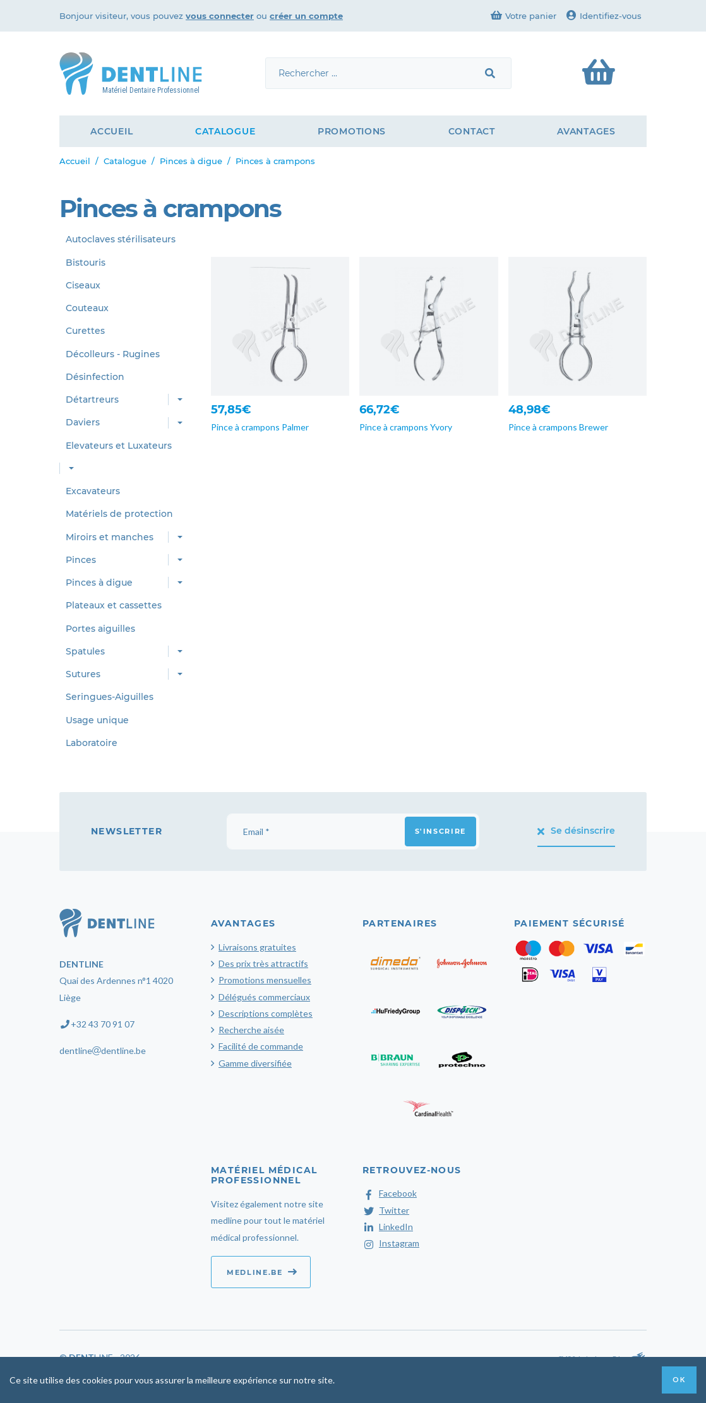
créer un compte (306, 16)
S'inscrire (441, 831)
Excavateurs (93, 491)
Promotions (352, 131)
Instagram (390, 1243)
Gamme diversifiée (255, 1063)
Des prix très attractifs (263, 963)
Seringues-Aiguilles (109, 696)
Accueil (111, 131)
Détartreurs (92, 399)
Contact (471, 131)
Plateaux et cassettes (114, 605)
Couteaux (87, 308)
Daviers (83, 422)
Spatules (85, 651)
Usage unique (97, 720)
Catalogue (225, 131)
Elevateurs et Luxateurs (119, 445)
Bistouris (85, 262)
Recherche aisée (251, 1029)
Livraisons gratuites (257, 947)
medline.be (262, 1272)
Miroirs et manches (109, 537)
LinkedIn (387, 1226)
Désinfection (95, 376)
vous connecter (220, 16)
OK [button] (679, 1379)
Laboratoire (91, 743)
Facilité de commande (260, 1046)
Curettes (85, 330)
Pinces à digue (191, 161)
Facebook (389, 1193)
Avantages (586, 131)
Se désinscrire (576, 830)
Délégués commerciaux (264, 997)
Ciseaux (83, 285)
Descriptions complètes (265, 1013)
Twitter (385, 1210)
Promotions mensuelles (264, 979)
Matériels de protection (119, 513)
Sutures (83, 674)
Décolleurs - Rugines (113, 354)
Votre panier (523, 15)
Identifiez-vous (604, 15)
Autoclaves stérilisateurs (121, 239)
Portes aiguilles (100, 628)
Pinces (81, 559)
